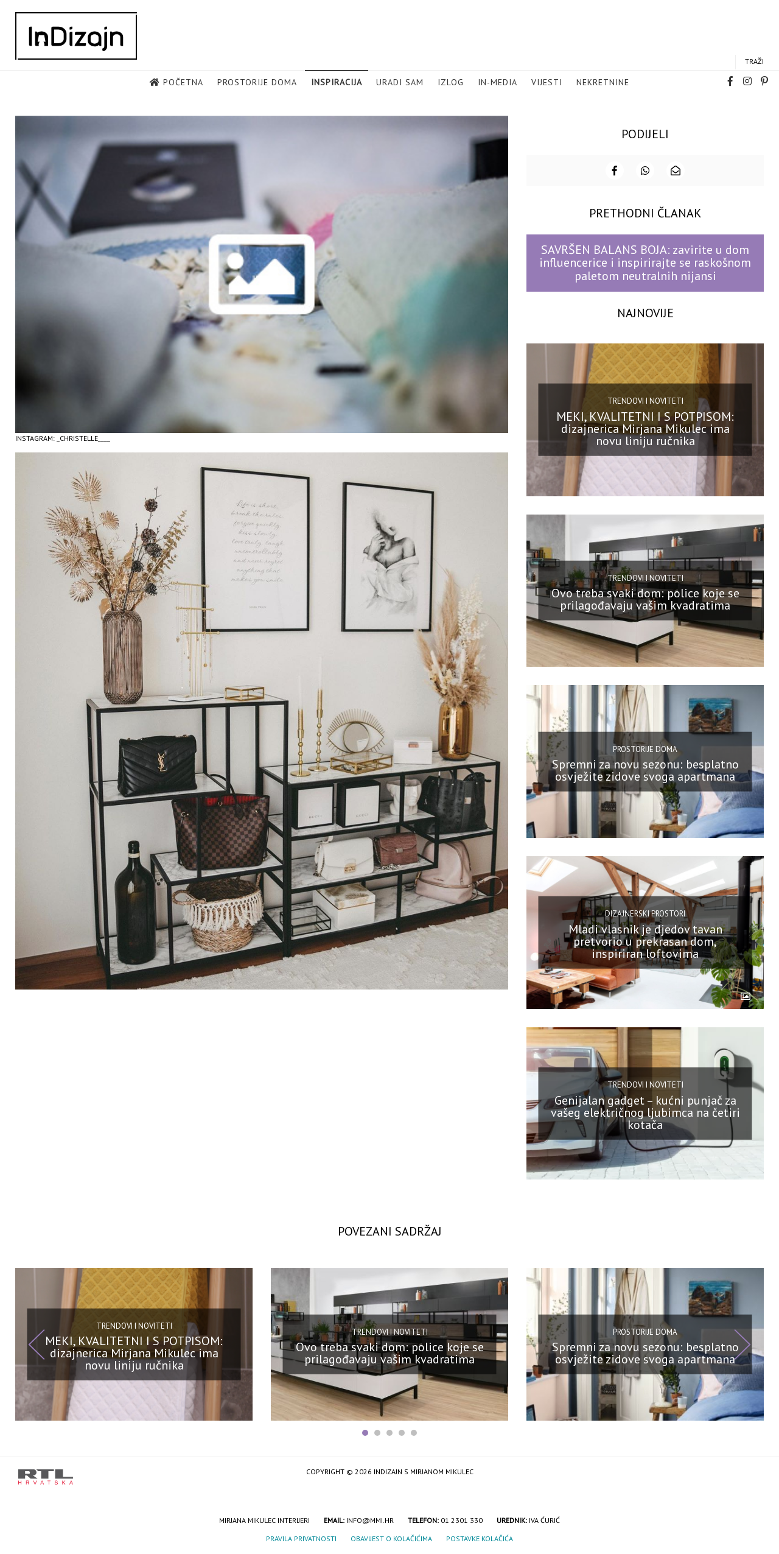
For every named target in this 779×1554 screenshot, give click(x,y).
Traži (754, 61)
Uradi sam (400, 82)
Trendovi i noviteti (645, 400)
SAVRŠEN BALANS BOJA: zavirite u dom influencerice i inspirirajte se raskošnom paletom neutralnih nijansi (645, 262)
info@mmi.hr (370, 1519)
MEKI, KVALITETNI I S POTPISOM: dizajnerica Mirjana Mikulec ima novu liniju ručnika (645, 427)
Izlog (451, 82)
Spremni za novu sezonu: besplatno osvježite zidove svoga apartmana (645, 769)
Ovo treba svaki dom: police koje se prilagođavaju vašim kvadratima (645, 598)
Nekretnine (602, 82)
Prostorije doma (257, 82)
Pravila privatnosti (301, 1537)
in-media (497, 82)
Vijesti (546, 82)
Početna (183, 82)
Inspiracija (336, 82)
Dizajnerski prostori (645, 912)
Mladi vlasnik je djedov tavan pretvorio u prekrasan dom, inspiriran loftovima (645, 940)
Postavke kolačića (479, 1537)
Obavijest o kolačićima (391, 1537)
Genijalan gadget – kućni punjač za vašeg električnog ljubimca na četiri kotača (645, 1111)
